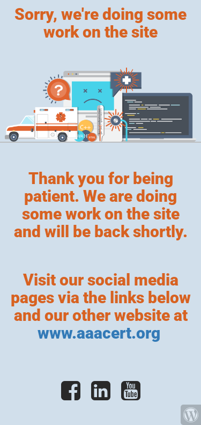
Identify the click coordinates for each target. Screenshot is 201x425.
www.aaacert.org (101, 333)
